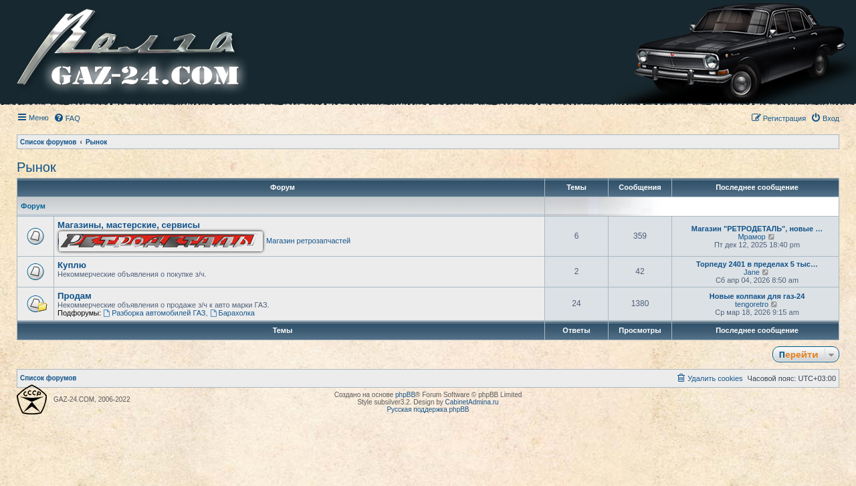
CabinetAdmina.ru (472, 402)
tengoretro (751, 304)
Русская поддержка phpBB (428, 409)
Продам (75, 296)
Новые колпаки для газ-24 (757, 296)
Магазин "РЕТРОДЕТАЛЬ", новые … (757, 229)
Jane (752, 272)
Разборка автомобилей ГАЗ (154, 313)
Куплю (72, 265)
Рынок (36, 167)
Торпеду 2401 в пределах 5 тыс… (757, 264)
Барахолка (232, 313)
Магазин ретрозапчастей (204, 241)
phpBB (405, 394)
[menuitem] (67, 118)
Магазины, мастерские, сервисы (129, 225)
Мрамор (751, 237)
